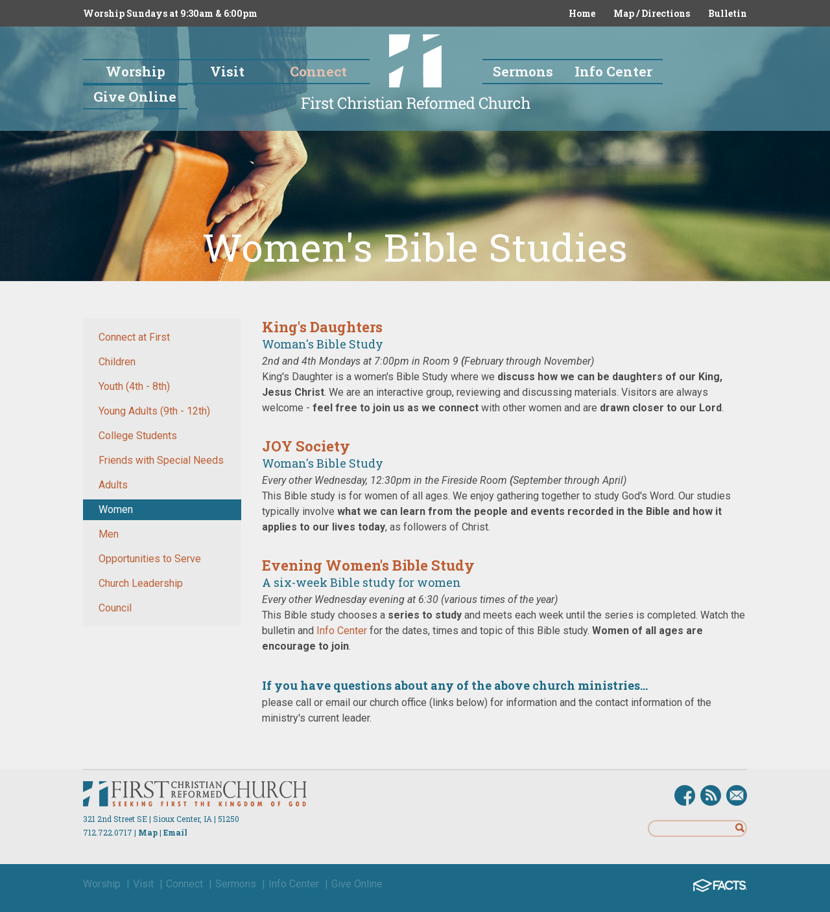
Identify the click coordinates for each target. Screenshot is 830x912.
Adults (113, 485)
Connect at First (134, 337)
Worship (102, 884)
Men (109, 534)
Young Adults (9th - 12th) (154, 411)
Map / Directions (651, 13)
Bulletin (727, 13)
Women (116, 509)
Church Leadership (141, 583)
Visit (143, 884)
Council (115, 608)
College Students (138, 435)
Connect (184, 884)
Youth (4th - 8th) (134, 386)
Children (117, 362)
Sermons (235, 884)
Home (582, 13)
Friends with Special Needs (161, 460)
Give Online (357, 884)
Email (175, 832)
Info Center (341, 630)
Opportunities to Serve (150, 559)
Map (148, 832)
